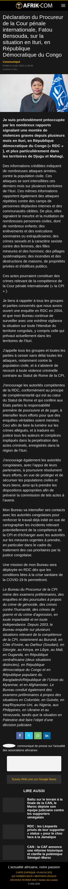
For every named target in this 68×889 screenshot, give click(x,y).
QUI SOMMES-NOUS (22, 876)
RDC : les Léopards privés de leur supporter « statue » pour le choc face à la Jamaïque (46, 832)
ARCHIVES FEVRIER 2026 (23, 880)
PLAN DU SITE (44, 872)
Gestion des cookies (48, 880)
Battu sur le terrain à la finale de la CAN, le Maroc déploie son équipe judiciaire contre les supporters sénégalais (45, 808)
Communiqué (11, 61)
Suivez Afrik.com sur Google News (34, 779)
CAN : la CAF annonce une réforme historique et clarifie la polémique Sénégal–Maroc (45, 852)
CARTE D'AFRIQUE (25, 872)
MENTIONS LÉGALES (45, 876)
